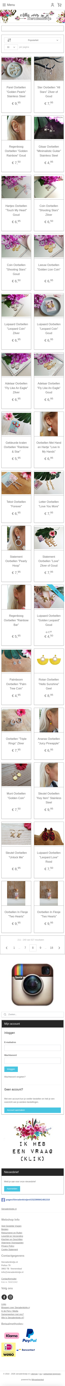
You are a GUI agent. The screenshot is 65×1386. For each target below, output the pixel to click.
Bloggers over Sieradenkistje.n (15, 1307)
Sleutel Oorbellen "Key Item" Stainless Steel (48, 798)
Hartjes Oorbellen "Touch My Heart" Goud (16, 210)
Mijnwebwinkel (38, 1380)
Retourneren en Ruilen (11, 1233)
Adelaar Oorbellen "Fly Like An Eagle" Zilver (16, 388)
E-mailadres (10, 1042)
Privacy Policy (7, 1246)
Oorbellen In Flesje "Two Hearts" (16, 914)
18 (51, 947)
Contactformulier (9, 1279)
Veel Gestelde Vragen (11, 1226)
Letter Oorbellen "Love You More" (48, 504)
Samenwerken (8, 1314)
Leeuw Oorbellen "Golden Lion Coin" (48, 267)
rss (40, 1374)
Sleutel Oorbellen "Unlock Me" (16, 855)
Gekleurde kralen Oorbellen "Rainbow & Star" (16, 447)
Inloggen (11, 1069)
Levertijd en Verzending (12, 1236)
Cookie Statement (9, 1249)
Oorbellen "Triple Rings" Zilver (16, 741)
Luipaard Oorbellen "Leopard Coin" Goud (48, 329)
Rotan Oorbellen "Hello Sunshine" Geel (48, 684)
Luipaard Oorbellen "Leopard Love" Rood (48, 857)
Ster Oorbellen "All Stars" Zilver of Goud (48, 92)
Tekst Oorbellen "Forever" (16, 504)
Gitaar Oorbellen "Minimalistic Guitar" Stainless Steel (48, 151)
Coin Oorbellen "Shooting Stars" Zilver (49, 210)
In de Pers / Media (9, 1311)
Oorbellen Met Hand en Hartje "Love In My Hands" (48, 447)
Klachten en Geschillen (12, 1239)
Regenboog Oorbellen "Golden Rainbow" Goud (16, 151)
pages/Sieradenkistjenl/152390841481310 (25, 1200)
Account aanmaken (16, 1110)
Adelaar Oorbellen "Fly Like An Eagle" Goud (48, 388)
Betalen (4, 1229)
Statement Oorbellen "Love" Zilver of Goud (48, 561)
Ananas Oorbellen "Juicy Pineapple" (49, 741)
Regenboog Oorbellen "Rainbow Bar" (16, 620)
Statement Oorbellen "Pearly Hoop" (16, 561)
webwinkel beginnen (52, 1374)
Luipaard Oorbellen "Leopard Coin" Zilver (16, 329)
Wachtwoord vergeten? (15, 1077)
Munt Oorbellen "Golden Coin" (16, 796)
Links (3, 1304)
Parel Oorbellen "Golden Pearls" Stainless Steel (16, 92)
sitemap (34, 1374)
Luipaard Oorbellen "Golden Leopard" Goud (48, 620)
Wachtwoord (10, 1055)
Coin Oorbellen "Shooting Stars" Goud (16, 269)
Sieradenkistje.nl (9, 1209)
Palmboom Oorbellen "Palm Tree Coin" (16, 684)
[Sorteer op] (32, 40)
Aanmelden (12, 1189)
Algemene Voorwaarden (12, 1243)
